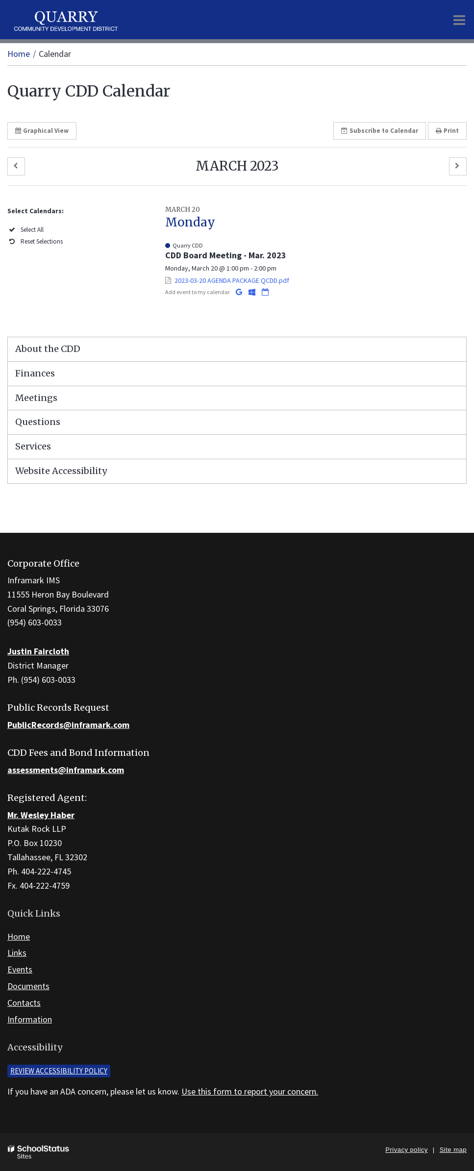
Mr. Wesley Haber (41, 815)
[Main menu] (459, 19)
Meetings (36, 397)
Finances (35, 373)
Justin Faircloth (38, 651)
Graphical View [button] (42, 130)
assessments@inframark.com (65, 769)
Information (29, 1019)
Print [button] (447, 130)
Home (18, 53)
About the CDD (47, 348)
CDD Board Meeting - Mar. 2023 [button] (225, 255)
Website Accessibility (61, 470)
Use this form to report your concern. (249, 1091)
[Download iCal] (265, 292)
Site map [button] (453, 1149)
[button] (16, 166)
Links (16, 952)
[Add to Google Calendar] (240, 292)
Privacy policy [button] (406, 1149)
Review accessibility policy (58, 1070)
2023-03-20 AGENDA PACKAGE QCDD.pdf (232, 280)
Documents (28, 986)
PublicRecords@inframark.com (68, 724)
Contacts (24, 1002)
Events (19, 969)
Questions (37, 421)
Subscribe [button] (379, 130)
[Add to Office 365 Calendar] (253, 292)
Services (33, 446)
